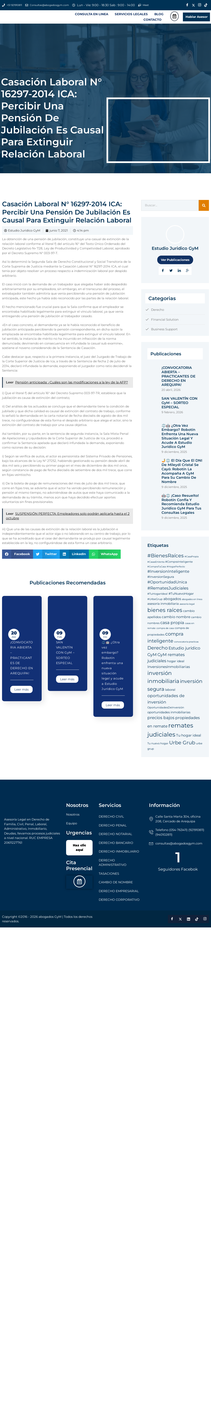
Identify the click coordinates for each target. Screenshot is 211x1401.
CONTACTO (152, 22)
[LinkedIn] (179, 275)
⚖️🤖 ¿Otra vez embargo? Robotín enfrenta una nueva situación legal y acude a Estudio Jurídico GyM (180, 440)
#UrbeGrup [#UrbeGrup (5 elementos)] (155, 603)
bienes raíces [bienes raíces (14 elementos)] (164, 614)
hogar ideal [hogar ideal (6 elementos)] (175, 665)
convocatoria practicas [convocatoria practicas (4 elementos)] (186, 646)
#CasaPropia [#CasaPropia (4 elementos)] (191, 561)
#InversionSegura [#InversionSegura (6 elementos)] (160, 581)
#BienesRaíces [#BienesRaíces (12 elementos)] (165, 560)
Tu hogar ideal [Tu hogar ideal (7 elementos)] (188, 739)
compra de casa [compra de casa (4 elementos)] (165, 632)
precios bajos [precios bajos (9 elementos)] (160, 721)
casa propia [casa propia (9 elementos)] (172, 626)
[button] (92, 16)
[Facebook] (187, 5)
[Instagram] (200, 5)
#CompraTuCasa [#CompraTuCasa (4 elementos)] (156, 570)
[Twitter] (193, 5)
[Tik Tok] (206, 5)
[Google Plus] (187, 275)
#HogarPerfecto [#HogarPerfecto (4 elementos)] (176, 570)
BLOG (159, 16)
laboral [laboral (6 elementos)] (170, 694)
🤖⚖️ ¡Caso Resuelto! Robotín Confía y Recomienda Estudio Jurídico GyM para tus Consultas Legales (181, 508)
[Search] (204, 209)
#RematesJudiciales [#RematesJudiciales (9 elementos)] (167, 592)
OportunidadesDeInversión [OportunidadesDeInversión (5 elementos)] (165, 711)
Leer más (21, 694)
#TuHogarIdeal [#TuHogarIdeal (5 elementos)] (157, 598)
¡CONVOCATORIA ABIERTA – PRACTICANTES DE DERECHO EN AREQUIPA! (21, 661)
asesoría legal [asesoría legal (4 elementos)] (187, 608)
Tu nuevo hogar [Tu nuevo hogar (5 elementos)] (157, 747)
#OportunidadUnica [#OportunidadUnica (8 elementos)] (167, 586)
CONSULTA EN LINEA (91, 16)
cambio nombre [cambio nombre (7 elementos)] (176, 621)
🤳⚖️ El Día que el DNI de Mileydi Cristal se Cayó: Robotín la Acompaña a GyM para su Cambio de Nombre (182, 475)
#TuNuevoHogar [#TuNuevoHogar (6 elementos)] (181, 598)
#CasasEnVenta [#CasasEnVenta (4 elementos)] (155, 566)
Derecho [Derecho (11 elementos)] (157, 652)
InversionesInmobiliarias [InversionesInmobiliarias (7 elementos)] (168, 671)
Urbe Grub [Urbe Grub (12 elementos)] (182, 747)
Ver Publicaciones (175, 264)
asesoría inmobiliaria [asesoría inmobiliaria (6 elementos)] (163, 608)
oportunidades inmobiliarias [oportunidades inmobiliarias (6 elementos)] (168, 716)
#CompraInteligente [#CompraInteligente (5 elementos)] (179, 566)
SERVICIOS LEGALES (131, 16)
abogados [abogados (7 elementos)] (172, 603)
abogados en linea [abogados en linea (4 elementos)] (192, 603)
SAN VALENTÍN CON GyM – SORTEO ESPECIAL (65, 656)
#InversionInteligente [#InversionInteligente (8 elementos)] (168, 575)
